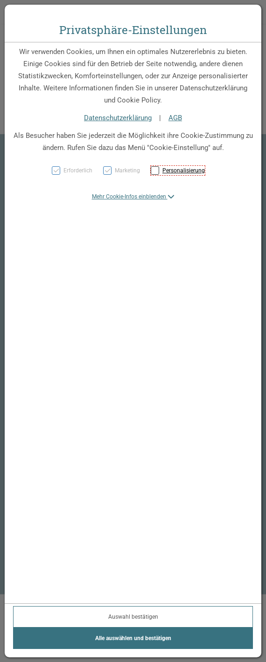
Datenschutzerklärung (118, 118)
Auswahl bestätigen (133, 617)
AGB (175, 118)
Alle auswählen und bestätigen (133, 638)
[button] (133, 197)
